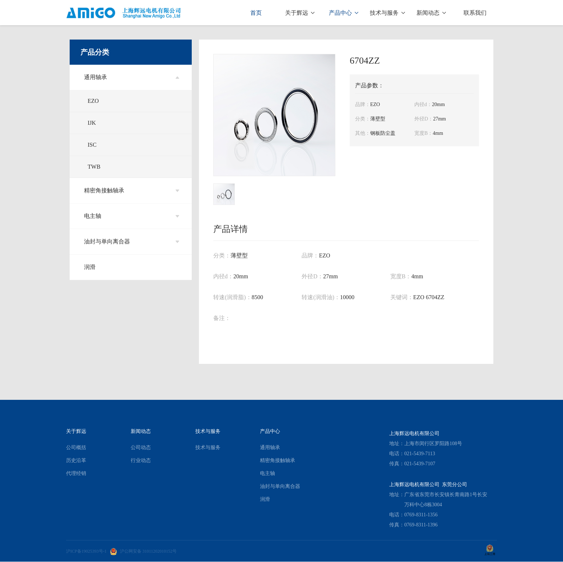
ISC (92, 145)
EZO (93, 101)
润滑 (90, 267)
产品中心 (343, 13)
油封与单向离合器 (131, 241)
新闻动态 (431, 13)
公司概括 (76, 447)
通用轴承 (131, 77)
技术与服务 (387, 13)
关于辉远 (300, 13)
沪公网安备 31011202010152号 (143, 551)
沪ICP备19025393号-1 (86, 551)
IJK (92, 123)
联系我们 (475, 13)
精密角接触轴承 (131, 190)
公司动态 (141, 447)
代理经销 (76, 473)
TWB (94, 167)
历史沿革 (76, 460)
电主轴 (131, 216)
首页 (256, 13)
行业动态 (141, 460)
